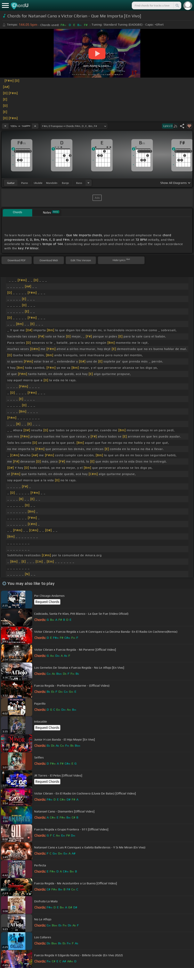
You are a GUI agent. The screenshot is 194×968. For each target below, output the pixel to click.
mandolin (51, 182)
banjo (65, 182)
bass (79, 182)
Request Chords (47, 602)
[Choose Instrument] (88, 183)
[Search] (177, 5)
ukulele (38, 182)
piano (24, 182)
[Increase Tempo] (35, 126)
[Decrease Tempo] (5, 126)
